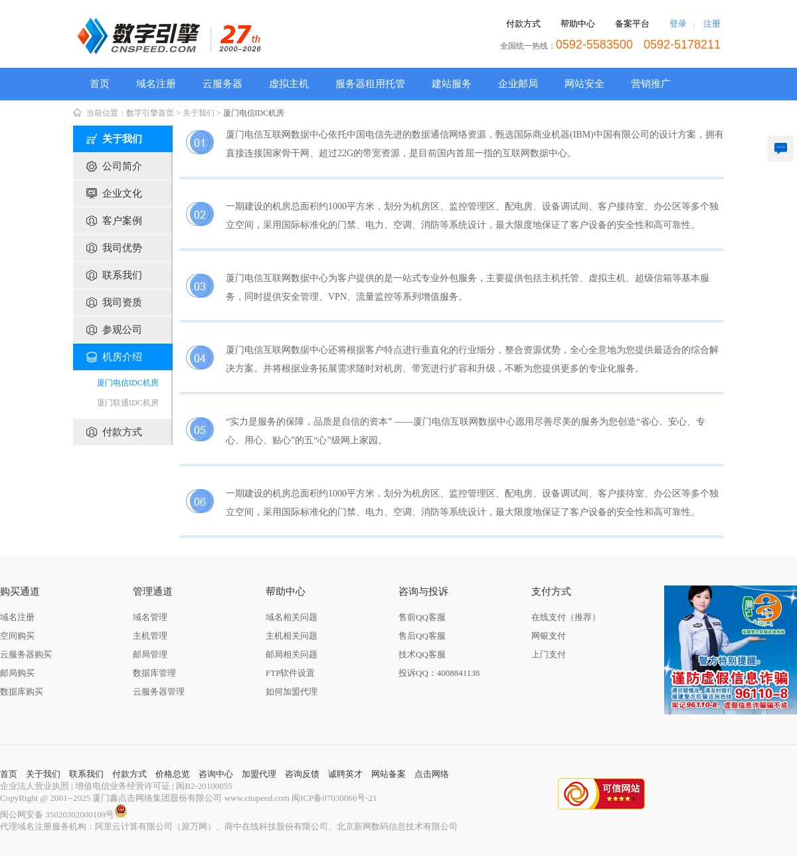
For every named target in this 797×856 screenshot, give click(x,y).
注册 (712, 24)
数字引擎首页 (150, 113)
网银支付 (548, 636)
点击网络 (431, 774)
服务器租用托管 (370, 83)
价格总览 (172, 774)
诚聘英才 (345, 774)
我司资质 (122, 302)
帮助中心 (578, 24)
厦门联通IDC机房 (128, 402)
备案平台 (632, 24)
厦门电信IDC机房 (254, 113)
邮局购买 (17, 673)
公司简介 (122, 166)
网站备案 (388, 774)
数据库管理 (154, 673)
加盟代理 (259, 774)
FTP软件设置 (290, 673)
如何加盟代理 (291, 691)
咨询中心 (216, 774)
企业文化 (122, 193)
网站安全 (584, 83)
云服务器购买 (26, 654)
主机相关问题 (291, 636)
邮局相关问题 (291, 654)
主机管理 (150, 636)
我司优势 (122, 248)
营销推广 (651, 83)
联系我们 (122, 275)
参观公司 (122, 329)
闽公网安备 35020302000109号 (64, 814)
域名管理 (150, 617)
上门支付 (548, 654)
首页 (100, 83)
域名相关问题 (291, 617)
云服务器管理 (159, 691)
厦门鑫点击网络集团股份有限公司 (157, 798)
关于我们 (199, 113)
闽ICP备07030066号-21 (334, 798)
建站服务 (452, 83)
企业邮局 (518, 83)
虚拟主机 (289, 83)
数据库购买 (21, 691)
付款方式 (523, 24)
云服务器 (222, 83)
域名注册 (156, 83)
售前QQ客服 (422, 617)
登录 (678, 24)
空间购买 (17, 636)
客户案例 (122, 220)
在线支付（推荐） (565, 617)
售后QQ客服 (422, 636)
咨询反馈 (302, 774)
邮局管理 (150, 654)
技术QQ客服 (422, 654)
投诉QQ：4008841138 (439, 673)
